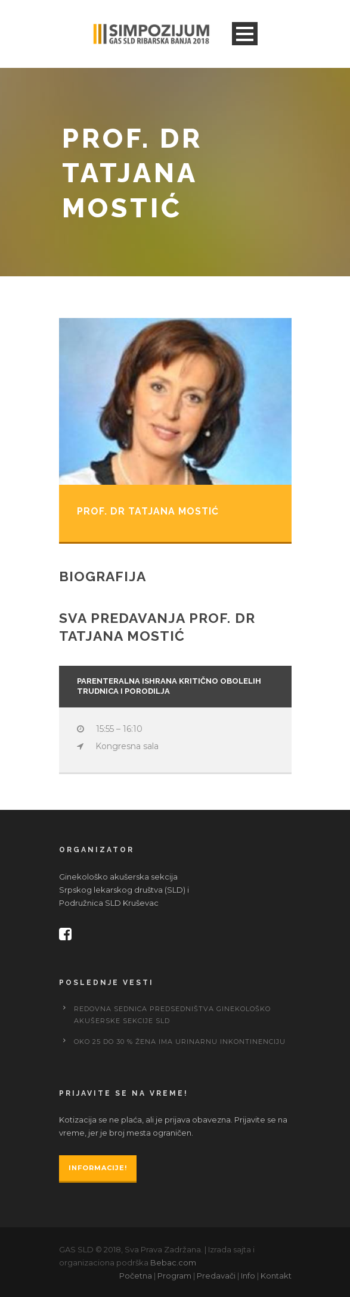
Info (248, 1275)
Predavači (216, 1275)
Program (174, 1275)
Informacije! (98, 1168)
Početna (135, 1275)
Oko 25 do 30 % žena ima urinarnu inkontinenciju (180, 1041)
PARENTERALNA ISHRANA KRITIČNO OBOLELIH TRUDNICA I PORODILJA (169, 686)
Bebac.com (173, 1262)
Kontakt (276, 1275)
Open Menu (245, 33)
